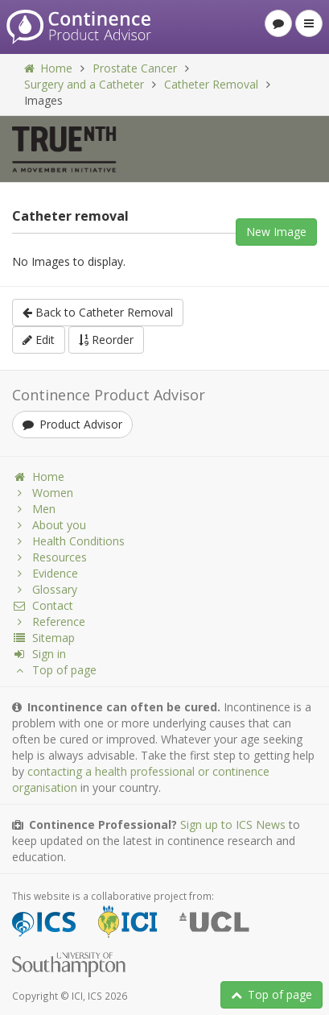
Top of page (271, 994)
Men (34, 508)
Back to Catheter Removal (98, 312)
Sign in (39, 653)
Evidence (45, 573)
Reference (48, 621)
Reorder (106, 339)
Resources (49, 557)
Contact (42, 605)
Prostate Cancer (135, 68)
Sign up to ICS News (233, 824)
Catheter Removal (211, 84)
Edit (39, 339)
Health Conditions (68, 541)
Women (42, 492)
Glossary (44, 589)
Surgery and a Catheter (84, 84)
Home (48, 68)
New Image (276, 231)
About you (49, 524)
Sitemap (43, 637)
